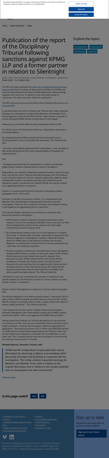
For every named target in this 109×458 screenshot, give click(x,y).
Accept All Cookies (81, 13)
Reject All (81, 7)
